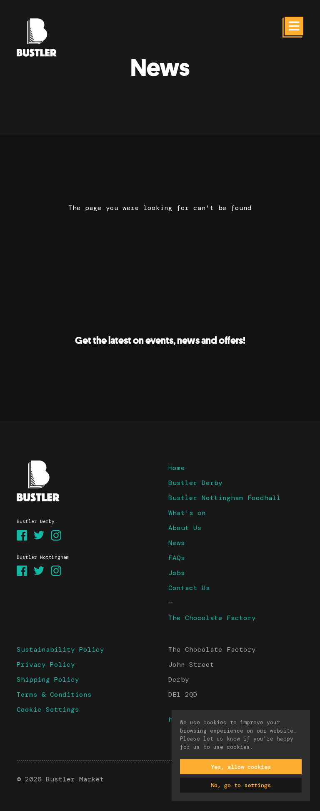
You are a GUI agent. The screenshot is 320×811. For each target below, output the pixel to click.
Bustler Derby (195, 482)
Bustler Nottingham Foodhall (224, 497)
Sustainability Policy (60, 649)
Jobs (176, 572)
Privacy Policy (46, 664)
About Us (185, 527)
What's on (187, 512)
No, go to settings (241, 785)
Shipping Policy (48, 679)
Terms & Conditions (54, 694)
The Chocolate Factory (212, 617)
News (176, 542)
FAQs (176, 557)
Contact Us (189, 587)
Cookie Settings (48, 709)
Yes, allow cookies (241, 767)
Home (176, 467)
